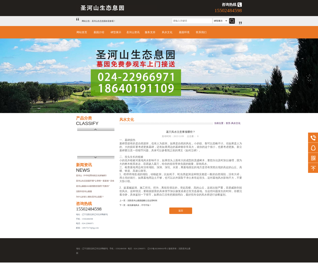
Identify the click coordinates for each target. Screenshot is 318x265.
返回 (180, 210)
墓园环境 (184, 32)
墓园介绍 (99, 32)
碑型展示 (116, 32)
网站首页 (82, 32)
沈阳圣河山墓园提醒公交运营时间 (142, 200)
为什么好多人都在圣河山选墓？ (90, 197)
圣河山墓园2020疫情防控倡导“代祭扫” (93, 186)
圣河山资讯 (133, 32)
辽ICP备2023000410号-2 (157, 248)
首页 (228, 123)
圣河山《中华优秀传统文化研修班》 (92, 175)
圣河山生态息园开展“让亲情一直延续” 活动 (95, 181)
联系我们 (201, 32)
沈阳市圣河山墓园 (84, 191)
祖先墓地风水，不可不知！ (139, 205)
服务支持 (150, 32)
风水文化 (167, 32)
